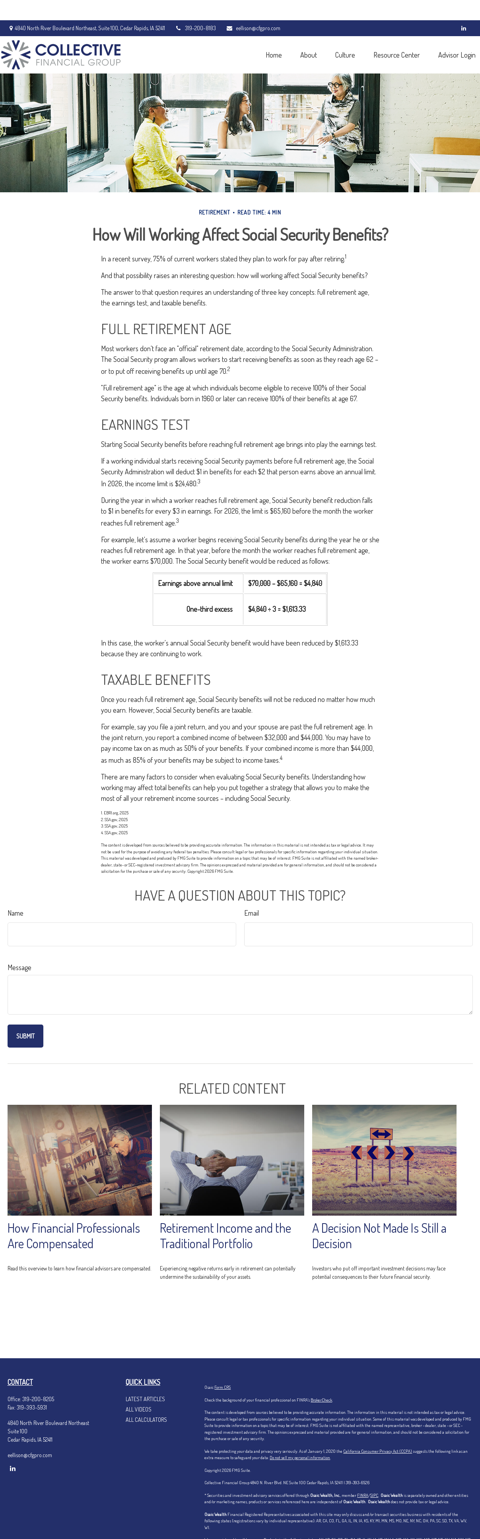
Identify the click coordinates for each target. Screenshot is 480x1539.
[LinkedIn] (464, 8)
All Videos (139, 1409)
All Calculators (146, 1419)
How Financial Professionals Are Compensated (74, 1235)
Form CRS (222, 1387)
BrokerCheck (321, 1400)
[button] (267, 34)
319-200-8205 (38, 1399)
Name (15, 913)
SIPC (374, 1495)
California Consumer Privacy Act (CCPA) (377, 1451)
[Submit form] (25, 1036)
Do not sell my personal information (300, 1457)
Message (19, 967)
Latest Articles (145, 1399)
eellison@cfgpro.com (253, 8)
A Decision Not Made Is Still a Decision (379, 1235)
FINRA (362, 1495)
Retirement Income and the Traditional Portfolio (225, 1235)
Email (251, 913)
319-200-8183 (195, 8)
